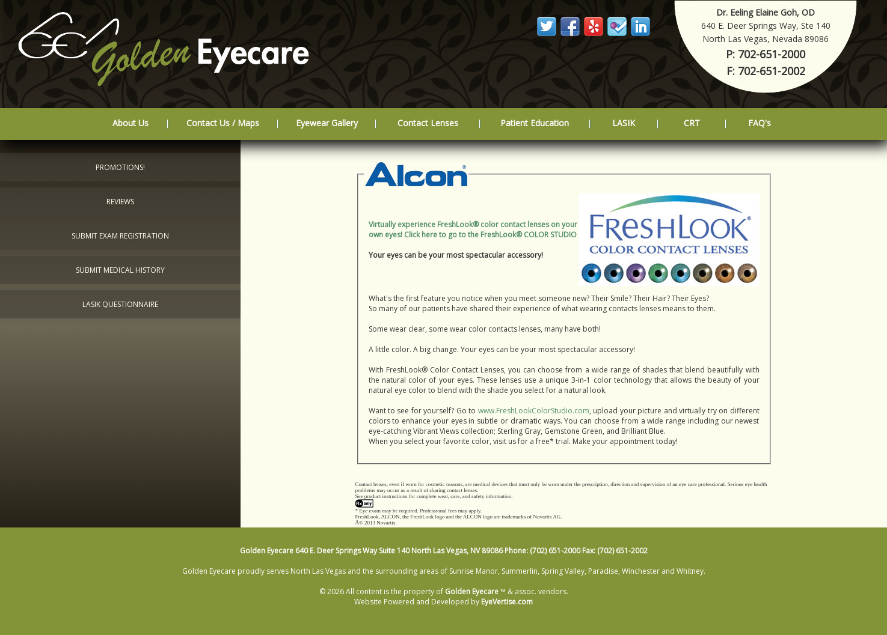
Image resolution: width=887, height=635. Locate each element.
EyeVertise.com (507, 602)
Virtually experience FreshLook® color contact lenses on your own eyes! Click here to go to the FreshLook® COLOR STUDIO (473, 229)
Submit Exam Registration (120, 236)
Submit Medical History (120, 270)
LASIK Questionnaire (120, 304)
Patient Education (534, 123)
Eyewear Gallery (327, 123)
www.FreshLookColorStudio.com (533, 411)
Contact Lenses (427, 123)
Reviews (120, 201)
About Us (130, 123)
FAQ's (759, 123)
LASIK (623, 123)
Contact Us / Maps (222, 123)
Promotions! (120, 167)
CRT (692, 123)
